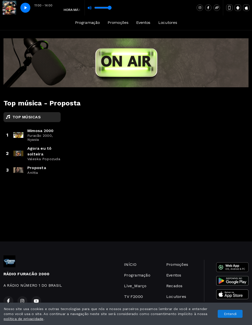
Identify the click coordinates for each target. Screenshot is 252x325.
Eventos (143, 22)
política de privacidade (23, 319)
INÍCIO (130, 264)
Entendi (230, 314)
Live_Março (135, 285)
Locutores (167, 22)
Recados (174, 285)
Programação (87, 22)
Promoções (118, 22)
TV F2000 (133, 296)
